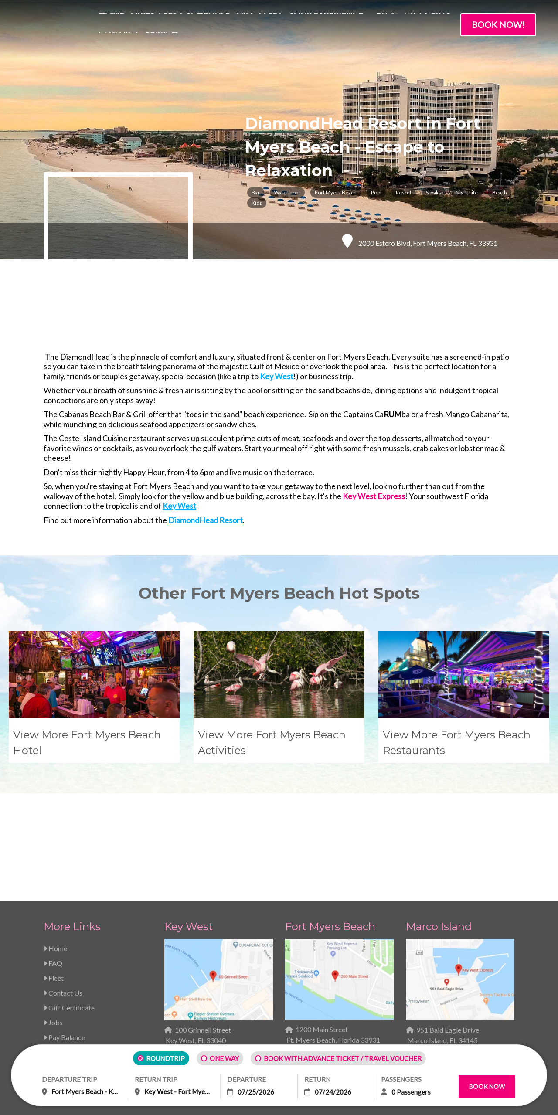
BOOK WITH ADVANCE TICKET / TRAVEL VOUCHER (343, 1058)
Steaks (433, 192)
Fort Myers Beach (336, 192)
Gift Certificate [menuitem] (69, 883)
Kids (257, 203)
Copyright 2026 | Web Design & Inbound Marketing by (137, 1031)
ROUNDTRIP (165, 1058)
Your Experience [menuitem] (326, 22)
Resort (404, 192)
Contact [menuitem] (119, 41)
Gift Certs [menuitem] (427, 22)
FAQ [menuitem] (244, 22)
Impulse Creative (199, 1031)
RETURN (317, 1079)
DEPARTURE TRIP (69, 1079)
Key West (188, 801)
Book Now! (498, 24)
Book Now (487, 1086)
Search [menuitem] (162, 41)
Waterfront (287, 192)
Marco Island (439, 801)
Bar (256, 192)
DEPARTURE (246, 1079)
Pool (376, 192)
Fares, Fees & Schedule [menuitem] (180, 22)
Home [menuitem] (111, 22)
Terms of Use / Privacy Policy (266, 1000)
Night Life (467, 192)
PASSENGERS (401, 1079)
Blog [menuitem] (387, 22)
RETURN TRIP (156, 1079)
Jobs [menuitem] (53, 898)
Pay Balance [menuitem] (64, 912)
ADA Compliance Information (381, 1000)
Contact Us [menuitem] (63, 868)
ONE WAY (224, 1058)
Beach (499, 192)
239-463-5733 (195, 930)
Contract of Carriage (164, 1000)
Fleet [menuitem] (271, 22)
